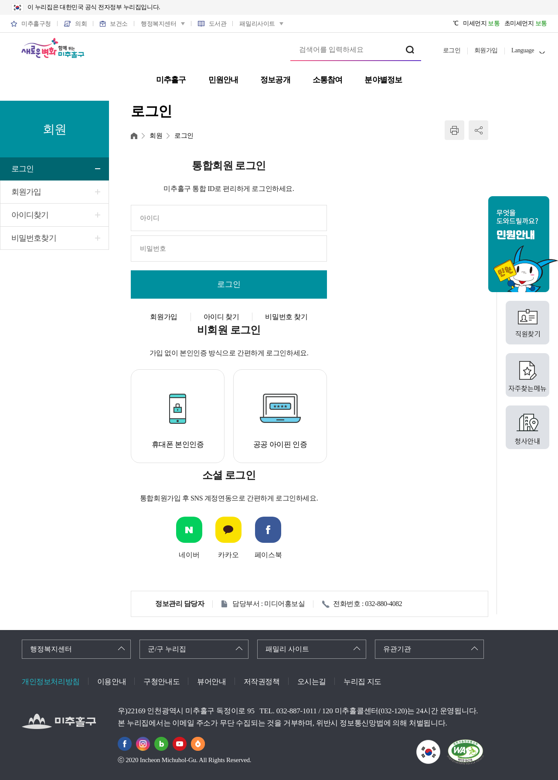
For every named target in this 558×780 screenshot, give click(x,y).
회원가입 (486, 50)
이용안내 (111, 682)
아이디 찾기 (221, 316)
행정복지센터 (51, 649)
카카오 (228, 555)
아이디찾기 (30, 215)
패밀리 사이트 (287, 649)
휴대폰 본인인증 (178, 444)
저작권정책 (262, 682)
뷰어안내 (211, 682)
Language (522, 50)
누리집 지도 (362, 682)
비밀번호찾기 (33, 238)
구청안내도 (161, 682)
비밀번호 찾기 (286, 316)
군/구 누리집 (167, 649)
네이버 (189, 555)
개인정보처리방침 (51, 682)
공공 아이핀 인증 (280, 444)
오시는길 (311, 682)
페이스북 (268, 555)
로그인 (452, 50)
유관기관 (397, 649)
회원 (156, 135)
